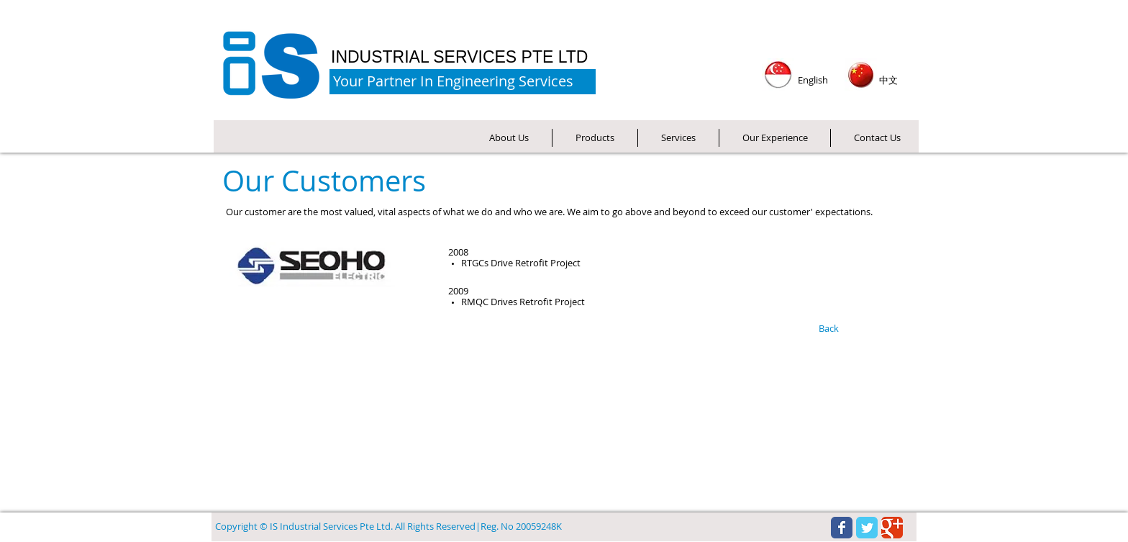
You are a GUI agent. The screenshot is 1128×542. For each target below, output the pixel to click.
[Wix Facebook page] (841, 527)
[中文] (888, 80)
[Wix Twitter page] (867, 527)
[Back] (828, 328)
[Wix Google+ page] (892, 527)
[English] (812, 80)
